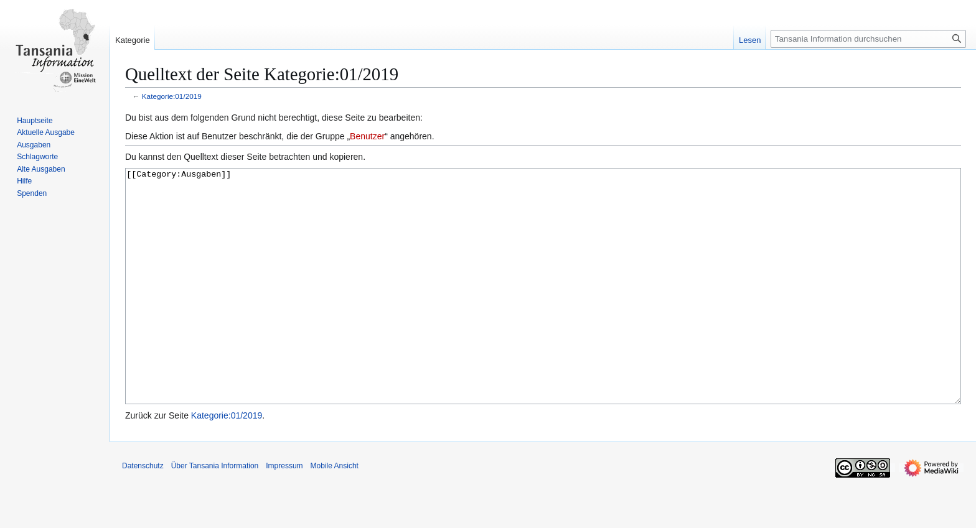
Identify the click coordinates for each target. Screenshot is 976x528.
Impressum (284, 512)
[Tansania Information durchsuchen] (868, 39)
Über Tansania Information (215, 512)
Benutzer (367, 136)
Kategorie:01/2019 (172, 96)
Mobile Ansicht (335, 512)
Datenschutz (143, 512)
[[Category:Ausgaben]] (543, 309)
